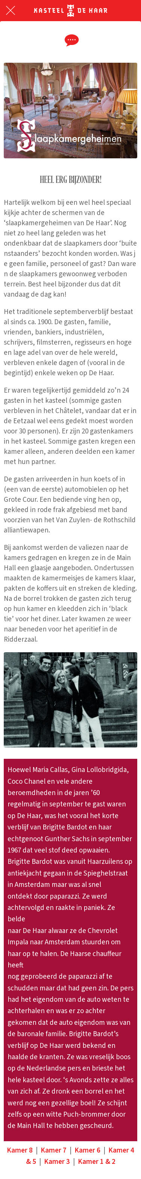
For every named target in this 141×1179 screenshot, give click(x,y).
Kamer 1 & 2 (96, 1162)
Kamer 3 (57, 1162)
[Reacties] (71, 40)
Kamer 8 (20, 1150)
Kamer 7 (54, 1150)
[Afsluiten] (10, 10)
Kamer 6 (87, 1150)
